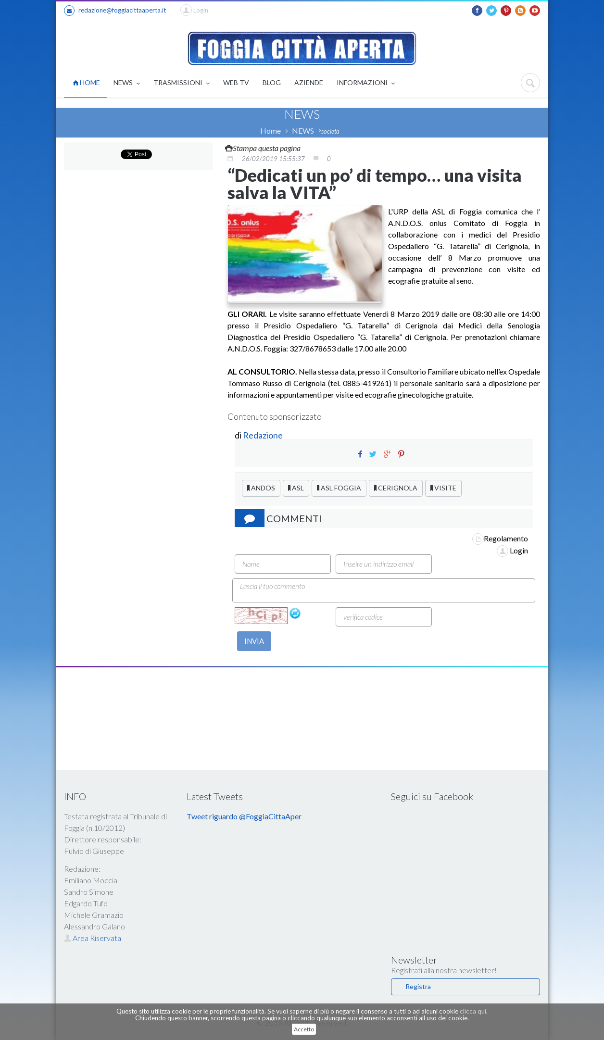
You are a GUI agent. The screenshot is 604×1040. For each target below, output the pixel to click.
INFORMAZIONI (366, 83)
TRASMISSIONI (181, 83)
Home (270, 130)
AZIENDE (308, 82)
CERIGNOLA (395, 488)
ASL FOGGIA (339, 488)
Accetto (304, 1029)
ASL (296, 488)
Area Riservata (92, 937)
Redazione (263, 435)
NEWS (126, 83)
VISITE (443, 488)
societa (330, 131)
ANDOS (261, 488)
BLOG (272, 82)
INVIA (254, 641)
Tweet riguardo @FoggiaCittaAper (244, 816)
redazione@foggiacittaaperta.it (115, 10)
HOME (86, 82)
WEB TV (236, 82)
